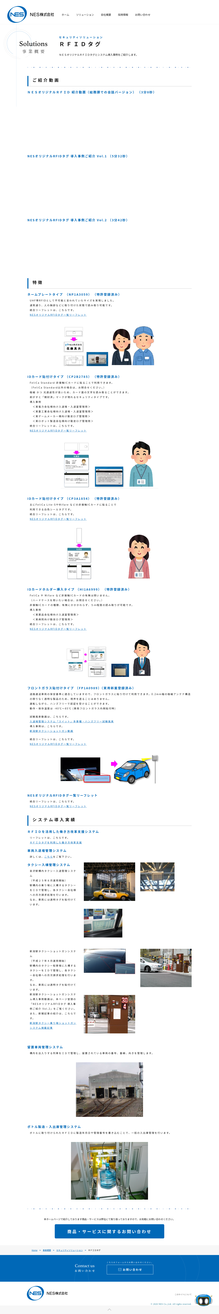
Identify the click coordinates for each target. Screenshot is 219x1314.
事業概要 (47, 1250)
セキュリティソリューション (69, 1250)
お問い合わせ (142, 14)
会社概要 (106, 14)
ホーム (65, 14)
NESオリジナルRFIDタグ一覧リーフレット (58, 314)
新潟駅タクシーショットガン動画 (51, 731)
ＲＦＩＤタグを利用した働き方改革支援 (56, 842)
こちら (48, 856)
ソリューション (85, 14)
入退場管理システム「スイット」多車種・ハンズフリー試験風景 (72, 721)
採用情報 (123, 14)
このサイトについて (183, 1294)
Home (34, 1250)
